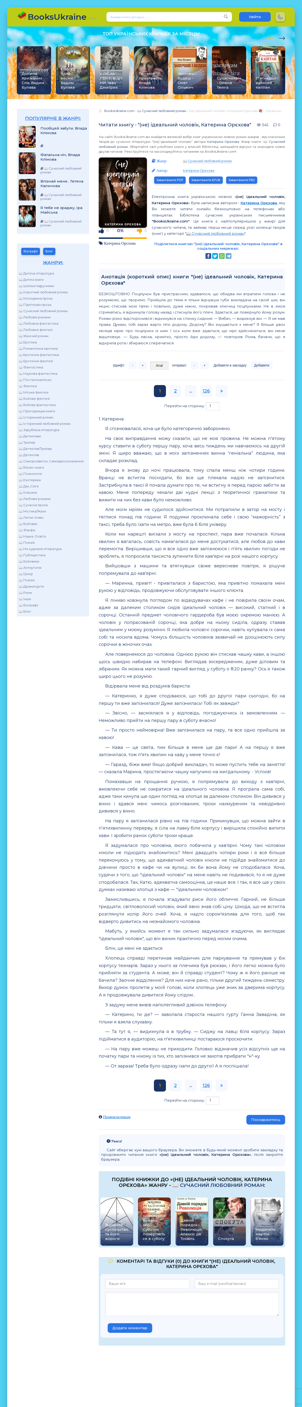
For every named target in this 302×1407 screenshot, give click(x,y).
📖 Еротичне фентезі (36, 361)
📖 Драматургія (31, 586)
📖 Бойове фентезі (34, 398)
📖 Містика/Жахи (32, 511)
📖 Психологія (30, 474)
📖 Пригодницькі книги (37, 411)
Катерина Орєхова (223, 142)
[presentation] (271, 37)
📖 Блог (25, 611)
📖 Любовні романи (35, 317)
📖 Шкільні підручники (36, 286)
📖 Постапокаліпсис (35, 380)
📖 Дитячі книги (31, 279)
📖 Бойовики (29, 561)
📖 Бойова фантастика (37, 405)
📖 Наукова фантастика (38, 373)
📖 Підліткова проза (35, 305)
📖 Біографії (28, 605)
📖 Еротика (28, 342)
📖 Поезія (27, 542)
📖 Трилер (27, 442)
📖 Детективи (30, 436)
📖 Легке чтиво (31, 517)
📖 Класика (28, 492)
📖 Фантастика (31, 367)
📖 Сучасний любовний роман (43, 311)
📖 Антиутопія (30, 567)
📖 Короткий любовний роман (43, 292)
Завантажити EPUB (205, 180)
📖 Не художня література (40, 549)
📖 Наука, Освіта (32, 536)
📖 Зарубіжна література (39, 430)
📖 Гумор (26, 574)
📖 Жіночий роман (33, 336)
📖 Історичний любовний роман (45, 423)
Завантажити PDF (170, 180)
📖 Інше (25, 599)
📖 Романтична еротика (38, 348)
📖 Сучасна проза (33, 505)
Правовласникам (117, 1117)
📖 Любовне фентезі (36, 330)
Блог (49, 251)
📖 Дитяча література (36, 273)
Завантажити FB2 (242, 180)
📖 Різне (25, 593)
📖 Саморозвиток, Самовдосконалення (51, 461)
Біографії (31, 251)
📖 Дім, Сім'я (29, 486)
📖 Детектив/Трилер (35, 449)
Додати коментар (129, 1328)
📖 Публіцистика (32, 555)
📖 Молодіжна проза (36, 298)
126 (206, 391)
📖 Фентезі (28, 386)
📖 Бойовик (28, 524)
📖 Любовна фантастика (39, 323)
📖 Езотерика (30, 480)
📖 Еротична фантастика (39, 355)
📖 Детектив (29, 455)
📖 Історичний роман (36, 417)
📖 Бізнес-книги (31, 467)
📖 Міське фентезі (33, 392)
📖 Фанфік (27, 530)
